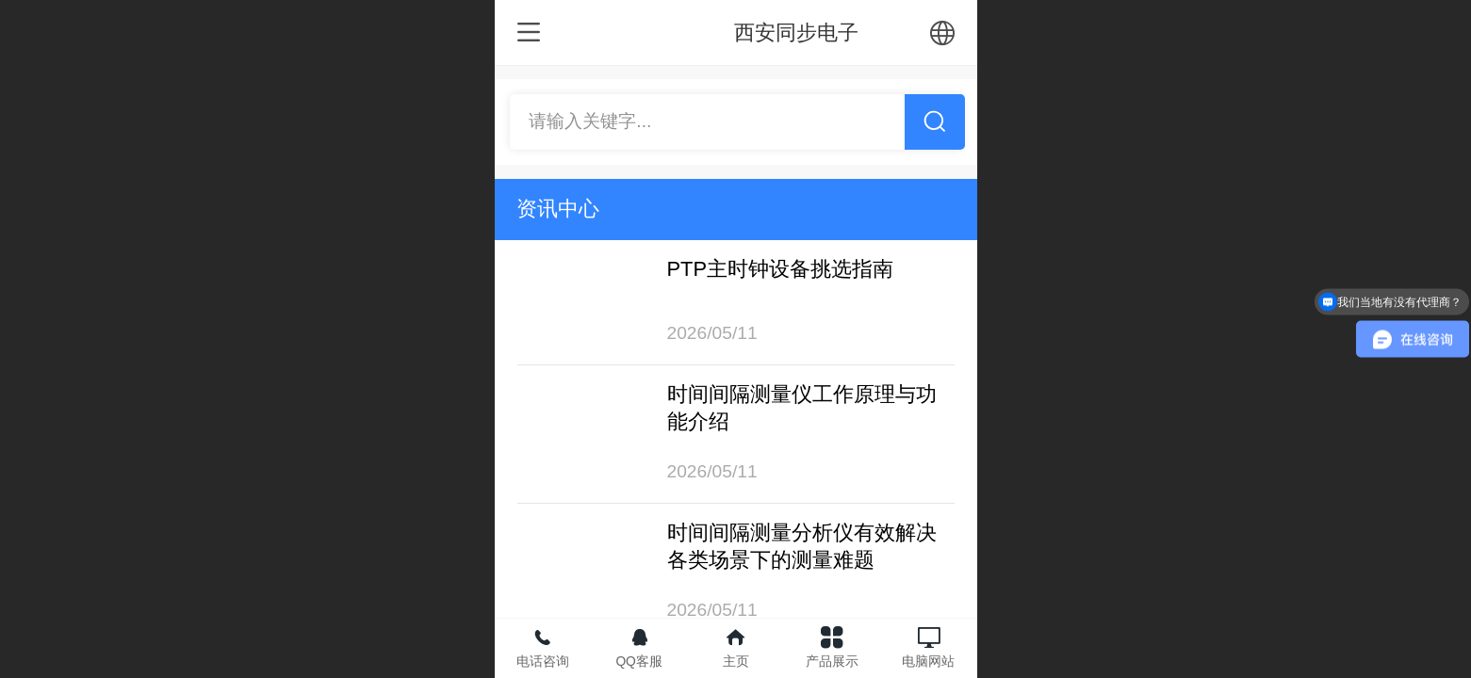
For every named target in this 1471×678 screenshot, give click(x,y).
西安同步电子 (796, 32)
